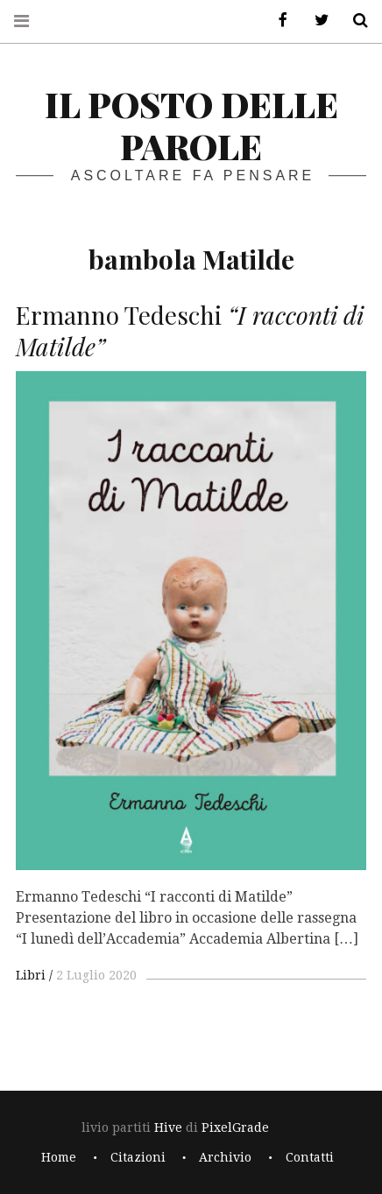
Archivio (225, 1157)
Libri (31, 975)
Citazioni (138, 1157)
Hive (168, 1127)
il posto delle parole (191, 125)
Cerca (353, 20)
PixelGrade (235, 1127)
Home (58, 1157)
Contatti (310, 1157)
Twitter (315, 20)
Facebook (276, 20)
